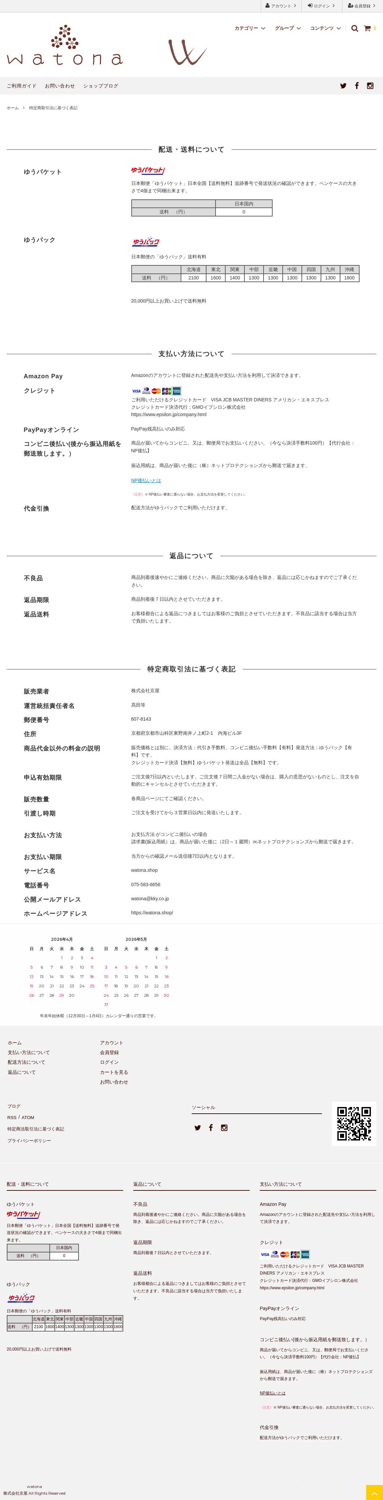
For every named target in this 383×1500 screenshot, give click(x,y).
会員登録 (362, 5)
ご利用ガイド (22, 85)
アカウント (281, 5)
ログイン (322, 5)
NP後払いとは (146, 480)
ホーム (13, 108)
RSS (11, 1114)
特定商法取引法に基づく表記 (37, 1124)
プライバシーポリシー (30, 1134)
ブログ (14, 1105)
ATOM (26, 1114)
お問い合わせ (60, 85)
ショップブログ (100, 85)
